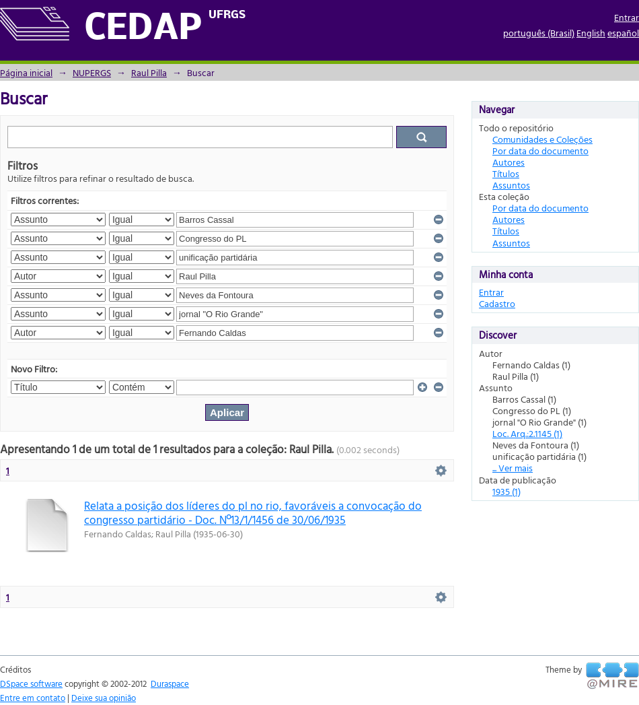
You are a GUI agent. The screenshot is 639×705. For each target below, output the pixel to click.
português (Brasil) (538, 33)
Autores (508, 162)
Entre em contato (32, 697)
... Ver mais (512, 468)
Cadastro (497, 303)
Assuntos (511, 185)
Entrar (626, 17)
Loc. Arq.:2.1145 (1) (527, 433)
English (590, 33)
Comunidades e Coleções (542, 139)
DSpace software (31, 683)
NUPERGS (92, 72)
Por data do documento (540, 150)
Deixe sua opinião (103, 697)
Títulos (505, 173)
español (623, 33)
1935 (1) (506, 491)
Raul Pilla (149, 72)
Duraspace (170, 683)
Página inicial (26, 72)
